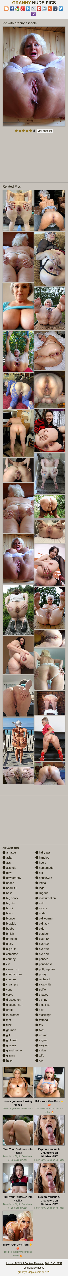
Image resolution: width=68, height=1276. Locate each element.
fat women (11, 1014)
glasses (9, 1045)
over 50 (42, 943)
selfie (40, 989)
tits (39, 1025)
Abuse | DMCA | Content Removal (25, 1263)
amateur (10, 852)
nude (40, 913)
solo (39, 1009)
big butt (9, 948)
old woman (44, 918)
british (8, 933)
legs (39, 888)
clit (6, 964)
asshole (9, 867)
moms (41, 908)
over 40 (42, 938)
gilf (6, 1035)
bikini (8, 908)
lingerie (41, 893)
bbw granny (12, 877)
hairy (8, 1060)
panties (41, 959)
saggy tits (43, 984)
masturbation (45, 898)
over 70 (42, 954)
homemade (44, 867)
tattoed (41, 1020)
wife (39, 1055)
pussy (41, 974)
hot (39, 872)
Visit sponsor (45, 130)
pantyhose (43, 964)
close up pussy (14, 969)
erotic (8, 1009)
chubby (9, 959)
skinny (41, 999)
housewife (43, 877)
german (9, 1030)
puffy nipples (45, 969)
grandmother (13, 1050)
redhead (42, 979)
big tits (9, 903)
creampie (10, 984)
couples (9, 979)
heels (40, 862)
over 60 (42, 948)
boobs (8, 928)
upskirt (41, 1035)
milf (39, 903)
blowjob (9, 923)
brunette (10, 938)
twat (39, 1030)
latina (40, 882)
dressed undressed (17, 999)
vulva (40, 1050)
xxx (39, 1060)
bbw (7, 872)
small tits (42, 1004)
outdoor (42, 933)
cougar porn (12, 974)
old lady (42, 923)
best (7, 893)
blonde (9, 918)
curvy (8, 994)
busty (8, 943)
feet (7, 1020)
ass (7, 862)
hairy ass (43, 852)
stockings (43, 1014)
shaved (41, 994)
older (40, 928)
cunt (7, 989)
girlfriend (10, 1040)
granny (9, 1055)
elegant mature (14, 1004)
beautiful (10, 888)
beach (8, 882)
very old (42, 1045)
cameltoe (10, 954)
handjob (42, 857)
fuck (7, 1025)
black (8, 913)
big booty (10, 898)
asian (8, 857)
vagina (41, 1040)
